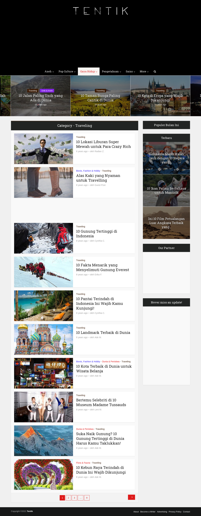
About (136, 512)
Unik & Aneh (47, 90)
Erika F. (98, 274)
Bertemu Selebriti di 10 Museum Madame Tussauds (101, 402)
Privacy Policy (175, 512)
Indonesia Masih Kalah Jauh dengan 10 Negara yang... (166, 158)
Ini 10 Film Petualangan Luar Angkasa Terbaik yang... (166, 223)
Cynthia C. (100, 241)
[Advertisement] (100, 44)
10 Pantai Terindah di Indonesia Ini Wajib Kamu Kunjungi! (99, 303)
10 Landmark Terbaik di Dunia (103, 332)
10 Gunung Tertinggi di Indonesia (96, 233)
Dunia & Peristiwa (111, 361)
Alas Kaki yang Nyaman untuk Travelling (98, 178)
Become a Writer (147, 512)
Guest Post (100, 185)
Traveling (33, 90)
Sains (129, 71)
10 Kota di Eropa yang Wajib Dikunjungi (160, 97)
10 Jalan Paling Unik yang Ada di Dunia (41, 97)
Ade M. (98, 337)
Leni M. (98, 409)
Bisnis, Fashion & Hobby (88, 171)
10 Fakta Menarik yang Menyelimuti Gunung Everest (102, 267)
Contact (186, 512)
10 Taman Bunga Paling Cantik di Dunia (100, 97)
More (143, 71)
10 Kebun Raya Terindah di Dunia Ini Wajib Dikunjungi (101, 470)
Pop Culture (66, 71)
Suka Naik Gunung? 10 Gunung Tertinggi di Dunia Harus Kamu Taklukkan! (100, 438)
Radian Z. (99, 151)
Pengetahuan (110, 71)
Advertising (162, 512)
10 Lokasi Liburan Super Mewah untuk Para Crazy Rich (103, 144)
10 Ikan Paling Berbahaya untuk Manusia (166, 190)
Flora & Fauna (83, 463)
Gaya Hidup (87, 71)
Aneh (48, 71)
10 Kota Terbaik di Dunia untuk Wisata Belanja (104, 368)
